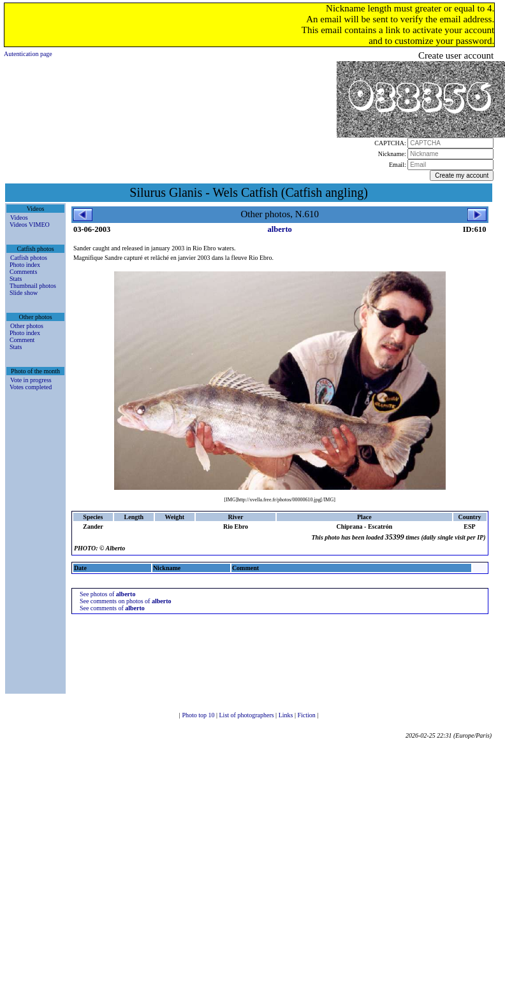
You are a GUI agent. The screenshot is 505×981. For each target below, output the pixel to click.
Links (287, 715)
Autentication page (28, 53)
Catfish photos (28, 257)
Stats (16, 278)
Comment (22, 339)
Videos (19, 217)
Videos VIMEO (30, 224)
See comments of (112, 608)
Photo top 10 (199, 715)
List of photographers (247, 715)
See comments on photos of (126, 601)
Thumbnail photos (33, 285)
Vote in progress (31, 379)
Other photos (26, 325)
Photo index (25, 264)
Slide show (24, 292)
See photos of (108, 594)
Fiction (307, 715)
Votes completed (31, 386)
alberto (280, 229)
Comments (23, 271)
